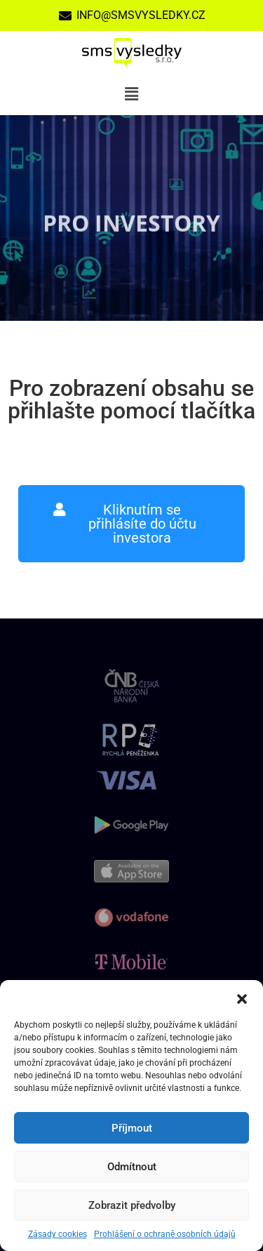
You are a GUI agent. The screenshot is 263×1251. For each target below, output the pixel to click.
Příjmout (132, 1128)
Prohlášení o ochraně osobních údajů (165, 1234)
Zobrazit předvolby (131, 1205)
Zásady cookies (57, 1234)
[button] (242, 998)
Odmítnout (131, 1166)
